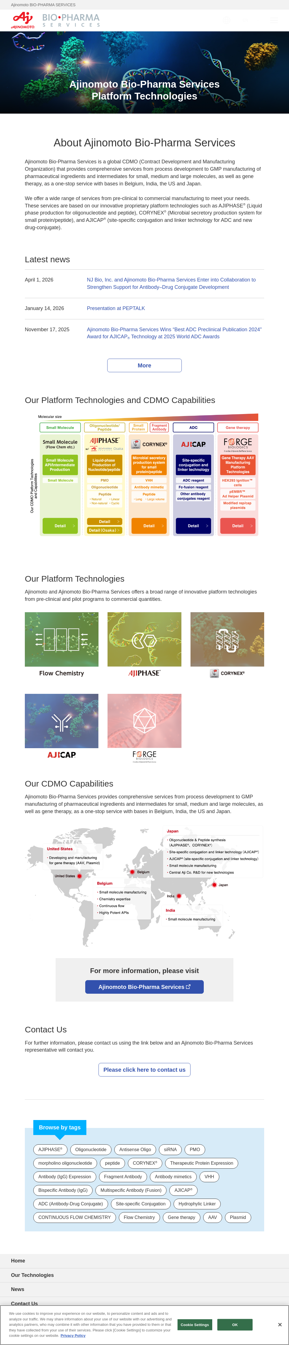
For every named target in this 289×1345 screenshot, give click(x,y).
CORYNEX (145, 1163)
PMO (195, 1149)
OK (235, 1324)
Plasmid (238, 1217)
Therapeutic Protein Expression (201, 1163)
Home (18, 1261)
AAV (212, 1217)
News (17, 1289)
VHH (209, 1176)
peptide (112, 1163)
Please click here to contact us (144, 1070)
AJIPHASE (50, 1149)
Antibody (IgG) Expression (64, 1176)
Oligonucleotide (90, 1149)
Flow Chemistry (139, 1217)
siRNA (170, 1149)
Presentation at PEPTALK (116, 308)
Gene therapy (181, 1217)
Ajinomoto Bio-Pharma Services (144, 987)
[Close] (280, 1324)
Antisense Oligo (135, 1149)
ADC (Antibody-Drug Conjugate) (70, 1203)
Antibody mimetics (173, 1176)
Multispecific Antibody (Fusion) (130, 1190)
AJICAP (183, 1190)
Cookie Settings (195, 1324)
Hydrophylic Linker (197, 1203)
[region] (144, 1325)
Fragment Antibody (123, 1176)
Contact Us (24, 1304)
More (144, 365)
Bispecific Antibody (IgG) (62, 1190)
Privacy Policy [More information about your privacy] (73, 1335)
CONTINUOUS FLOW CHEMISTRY (74, 1217)
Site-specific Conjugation (141, 1203)
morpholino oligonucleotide (65, 1163)
